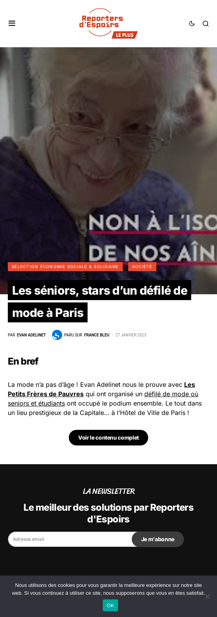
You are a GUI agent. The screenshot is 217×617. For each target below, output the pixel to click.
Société (142, 266)
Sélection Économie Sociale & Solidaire (65, 266)
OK (110, 605)
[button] (12, 23)
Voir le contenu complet (108, 437)
